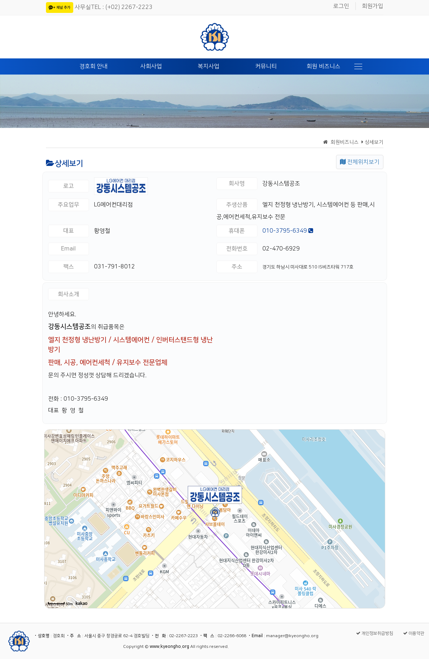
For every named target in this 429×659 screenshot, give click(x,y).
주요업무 (68, 204)
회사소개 (68, 294)
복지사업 (208, 66)
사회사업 (151, 66)
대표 (68, 231)
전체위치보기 (359, 162)
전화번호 (237, 248)
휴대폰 (237, 231)
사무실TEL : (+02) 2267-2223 (114, 7)
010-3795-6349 (287, 231)
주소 (237, 266)
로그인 (341, 6)
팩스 (68, 266)
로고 (68, 186)
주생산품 (237, 204)
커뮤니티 (266, 66)
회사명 (237, 183)
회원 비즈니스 (323, 66)
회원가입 (372, 6)
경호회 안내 (93, 66)
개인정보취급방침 (374, 633)
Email (68, 248)
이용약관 (413, 633)
